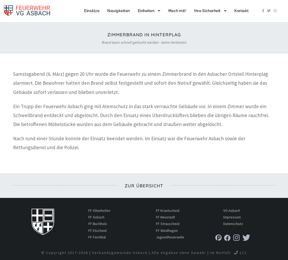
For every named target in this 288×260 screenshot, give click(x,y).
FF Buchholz (97, 223)
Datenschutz (233, 223)
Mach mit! (177, 11)
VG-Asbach (231, 210)
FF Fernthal (97, 237)
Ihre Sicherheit (207, 11)
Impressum (232, 217)
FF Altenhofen (99, 210)
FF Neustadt (165, 217)
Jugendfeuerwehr (170, 237)
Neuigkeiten (118, 11)
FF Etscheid (97, 230)
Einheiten (146, 11)
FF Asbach (96, 217)
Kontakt (241, 11)
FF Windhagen (167, 230)
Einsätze (91, 11)
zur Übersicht (144, 185)
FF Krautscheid (167, 210)
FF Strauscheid (167, 223)
